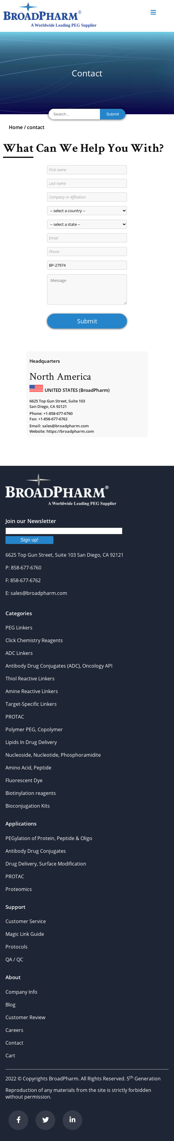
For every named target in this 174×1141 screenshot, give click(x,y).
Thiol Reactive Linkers (30, 678)
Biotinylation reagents (30, 793)
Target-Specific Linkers (31, 704)
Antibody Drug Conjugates (35, 851)
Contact (14, 1042)
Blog (10, 1004)
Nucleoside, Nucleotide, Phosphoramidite (53, 755)
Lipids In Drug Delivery (31, 742)
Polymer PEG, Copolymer (34, 729)
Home (16, 127)
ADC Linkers (19, 653)
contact (35, 127)
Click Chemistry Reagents (34, 640)
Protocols (16, 946)
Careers (14, 1030)
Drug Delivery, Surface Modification (45, 863)
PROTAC (14, 716)
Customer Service (25, 921)
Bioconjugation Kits (27, 805)
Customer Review (25, 1017)
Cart (10, 1055)
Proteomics (18, 889)
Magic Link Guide (24, 934)
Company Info (21, 992)
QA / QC (14, 959)
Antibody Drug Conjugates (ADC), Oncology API (58, 665)
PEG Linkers (18, 627)
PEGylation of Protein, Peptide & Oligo (48, 838)
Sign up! (30, 539)
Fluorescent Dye (24, 780)
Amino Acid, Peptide (28, 767)
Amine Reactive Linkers (31, 691)
